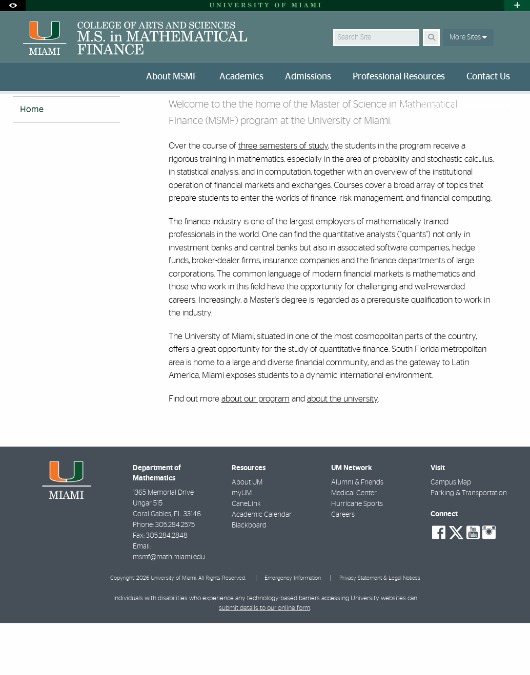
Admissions (308, 76)
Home (32, 161)
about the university (342, 450)
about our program (255, 450)
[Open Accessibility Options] (13, 5)
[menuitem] (174, 77)
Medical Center (354, 545)
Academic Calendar (262, 566)
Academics (241, 76)
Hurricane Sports (357, 555)
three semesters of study (283, 197)
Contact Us (488, 76)
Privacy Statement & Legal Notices (379, 629)
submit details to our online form (264, 660)
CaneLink (246, 555)
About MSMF (172, 76)
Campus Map (451, 534)
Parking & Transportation (469, 545)
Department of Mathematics (454, 105)
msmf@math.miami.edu (169, 609)
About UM (247, 534)
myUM (242, 545)
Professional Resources (399, 76)
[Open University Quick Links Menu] (517, 5)
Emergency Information (292, 629)
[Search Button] (431, 37)
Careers (343, 566)
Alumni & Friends (357, 534)
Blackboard (249, 577)
